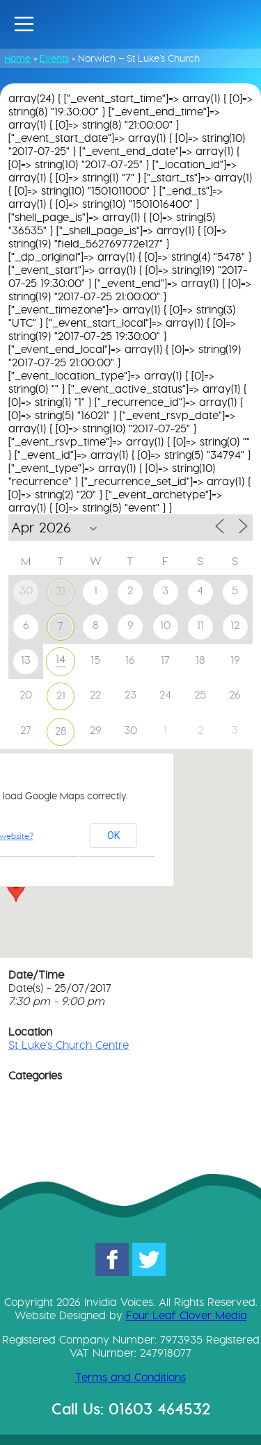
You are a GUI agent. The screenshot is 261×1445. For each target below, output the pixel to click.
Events (54, 58)
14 (60, 659)
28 (61, 730)
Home (17, 58)
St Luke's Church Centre (68, 1045)
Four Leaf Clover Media (186, 1315)
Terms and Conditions (130, 1377)
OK (113, 835)
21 (60, 695)
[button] (16, 889)
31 (60, 591)
